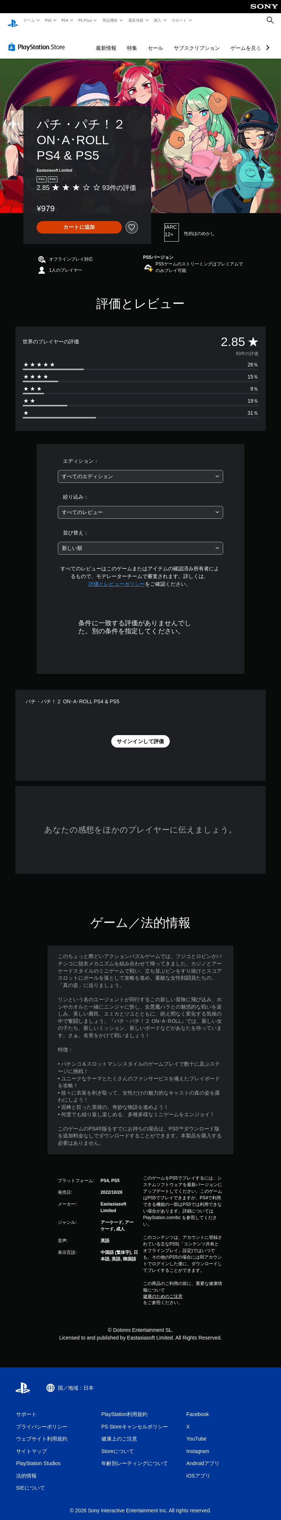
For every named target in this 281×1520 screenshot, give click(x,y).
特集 (132, 41)
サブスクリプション (197, 41)
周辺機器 (110, 20)
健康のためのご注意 (163, 1289)
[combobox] (140, 469)
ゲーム (28, 20)
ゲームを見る (246, 41)
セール (155, 41)
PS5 (48, 20)
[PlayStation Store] (38, 40)
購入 (158, 20)
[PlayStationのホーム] (13, 20)
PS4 (65, 20)
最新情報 (135, 20)
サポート (179, 20)
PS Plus (85, 20)
